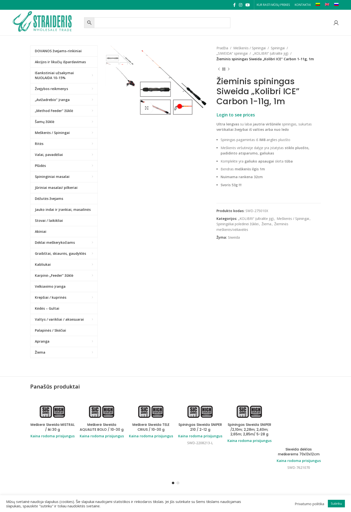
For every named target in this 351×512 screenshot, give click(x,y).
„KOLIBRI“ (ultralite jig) (270, 53)
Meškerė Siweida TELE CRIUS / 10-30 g (150, 427)
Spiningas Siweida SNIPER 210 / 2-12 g (200, 427)
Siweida (234, 237)
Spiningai (278, 48)
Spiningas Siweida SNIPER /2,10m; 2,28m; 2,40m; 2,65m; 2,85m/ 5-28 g (249, 429)
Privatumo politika (309, 504)
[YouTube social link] (248, 5)
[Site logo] (47, 22)
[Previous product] (218, 69)
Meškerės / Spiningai (249, 48)
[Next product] (228, 69)
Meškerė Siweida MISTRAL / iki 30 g (52, 427)
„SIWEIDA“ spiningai (232, 53)
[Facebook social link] (234, 5)
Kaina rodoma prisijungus (52, 436)
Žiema (266, 224)
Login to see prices (235, 115)
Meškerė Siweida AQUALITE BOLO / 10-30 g (102, 427)
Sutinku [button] (336, 503)
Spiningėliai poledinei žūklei (237, 224)
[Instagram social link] (240, 5)
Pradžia (222, 48)
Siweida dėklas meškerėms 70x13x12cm (299, 452)
